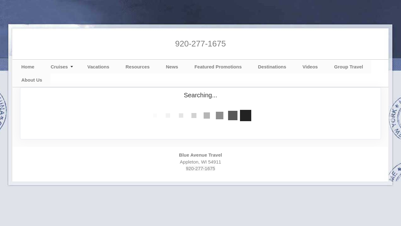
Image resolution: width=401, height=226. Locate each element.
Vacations (98, 66)
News (172, 66)
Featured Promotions (218, 66)
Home (27, 66)
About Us (31, 80)
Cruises (59, 66)
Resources (138, 66)
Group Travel (348, 66)
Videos (310, 66)
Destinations (272, 66)
